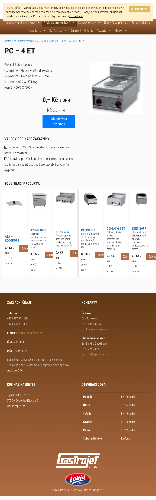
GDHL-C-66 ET (116, 228)
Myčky (122, 30)
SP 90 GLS (62, 232)
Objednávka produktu (59, 121)
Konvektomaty (90, 23)
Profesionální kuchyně (60, 23)
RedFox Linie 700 (67, 41)
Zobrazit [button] (26, 248)
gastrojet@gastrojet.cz (29, 333)
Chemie (88, 30)
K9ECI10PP (139, 228)
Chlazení (76, 30)
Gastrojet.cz (10, 41)
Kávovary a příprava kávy (24, 23)
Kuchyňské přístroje (116, 22)
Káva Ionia (38, 30)
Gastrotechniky (25, 41)
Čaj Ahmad (59, 30)
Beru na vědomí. (139, 8)
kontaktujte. (76, 16)
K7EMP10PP (38, 230)
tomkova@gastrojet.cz (95, 329)
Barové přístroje (141, 22)
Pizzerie (105, 30)
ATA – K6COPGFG (12, 238)
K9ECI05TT (88, 230)
